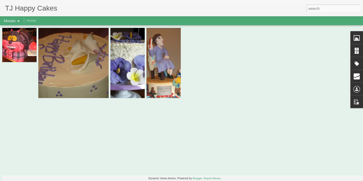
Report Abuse (212, 178)
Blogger (197, 178)
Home (31, 21)
